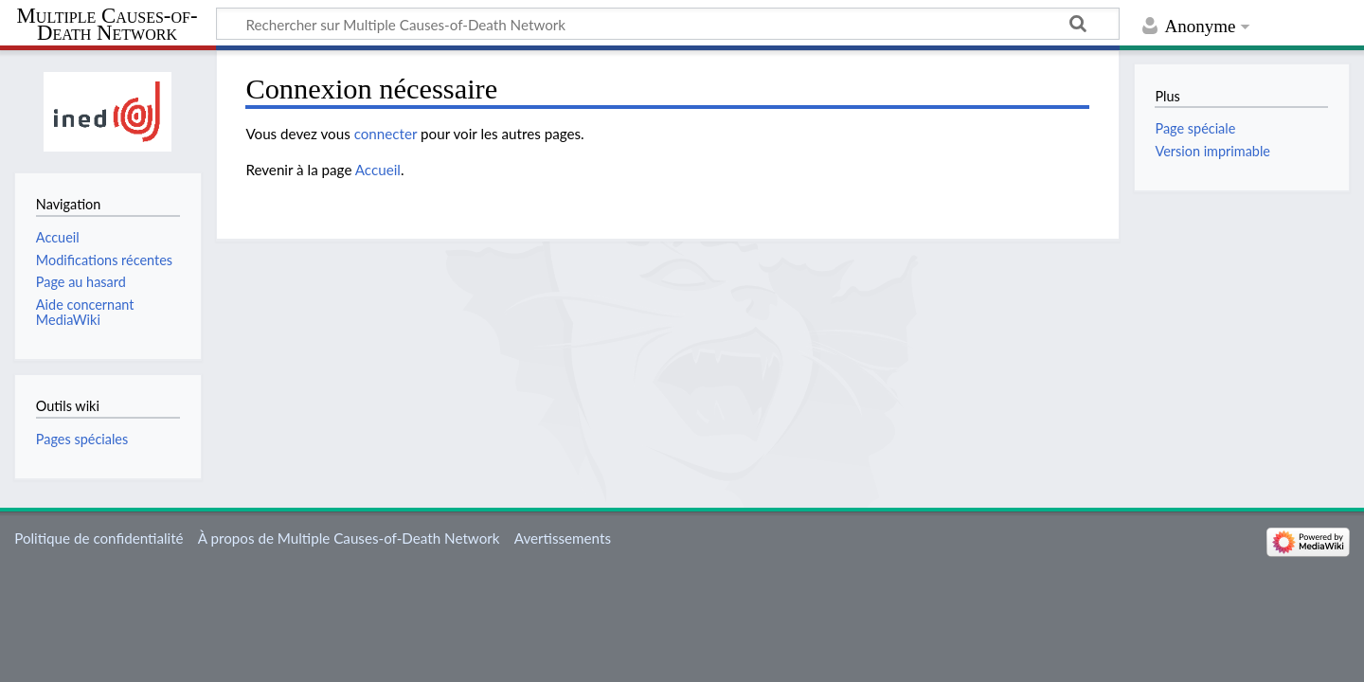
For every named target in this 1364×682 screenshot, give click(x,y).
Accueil (378, 169)
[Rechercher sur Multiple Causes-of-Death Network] (668, 24)
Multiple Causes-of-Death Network (107, 25)
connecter (386, 133)
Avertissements (562, 538)
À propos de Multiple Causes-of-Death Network (349, 538)
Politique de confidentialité (98, 538)
